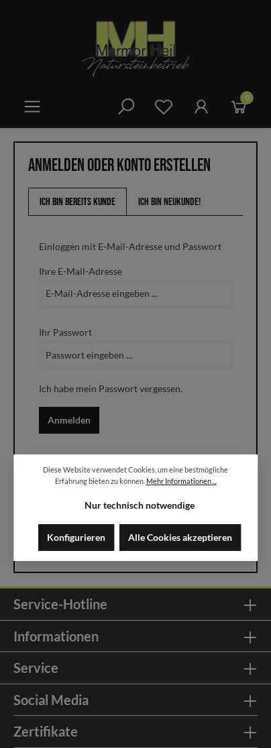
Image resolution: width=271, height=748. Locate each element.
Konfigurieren (76, 537)
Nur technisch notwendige (140, 505)
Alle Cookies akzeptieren (180, 537)
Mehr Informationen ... (181, 481)
